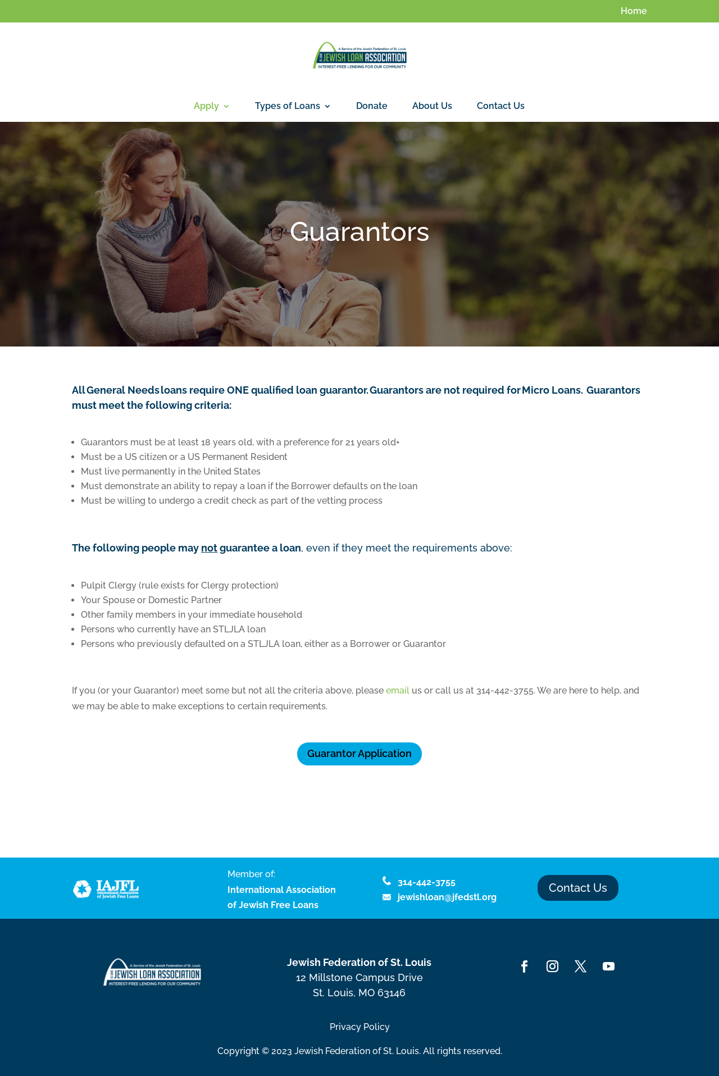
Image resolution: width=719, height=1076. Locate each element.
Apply (206, 106)
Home (634, 11)
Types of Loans (287, 106)
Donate (372, 106)
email (397, 690)
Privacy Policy (360, 1027)
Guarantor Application (359, 753)
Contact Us (501, 106)
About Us (432, 106)
